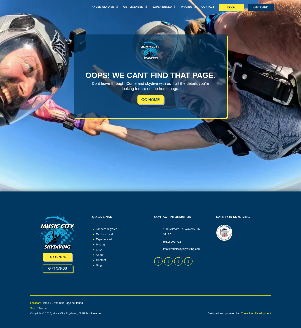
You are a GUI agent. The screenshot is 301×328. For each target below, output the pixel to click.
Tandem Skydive (102, 6)
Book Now (57, 257)
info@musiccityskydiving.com (182, 248)
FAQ (99, 249)
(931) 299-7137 (173, 241)
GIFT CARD (260, 7)
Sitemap (43, 308)
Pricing (186, 6)
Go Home (150, 99)
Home (45, 302)
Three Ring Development (256, 313)
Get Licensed (133, 6)
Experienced (162, 6)
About (99, 254)
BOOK (231, 7)
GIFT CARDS (57, 268)
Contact (207, 6)
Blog (99, 265)
